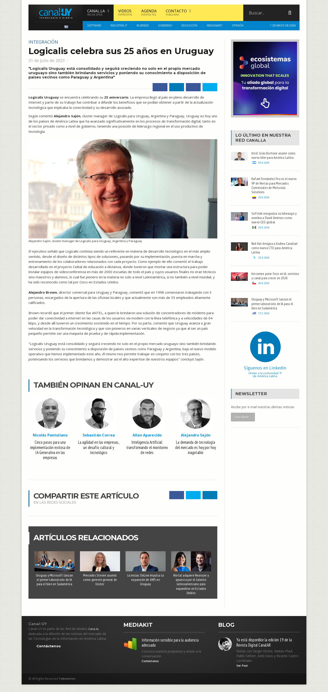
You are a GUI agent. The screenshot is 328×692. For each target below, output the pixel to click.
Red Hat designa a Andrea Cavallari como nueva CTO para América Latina (273, 253)
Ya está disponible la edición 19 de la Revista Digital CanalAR (266, 649)
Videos (125, 12)
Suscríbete (241, 433)
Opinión (237, 25)
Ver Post (243, 673)
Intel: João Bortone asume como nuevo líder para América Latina (274, 156)
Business (143, 25)
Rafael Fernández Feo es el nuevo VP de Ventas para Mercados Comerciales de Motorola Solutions (271, 187)
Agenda (149, 12)
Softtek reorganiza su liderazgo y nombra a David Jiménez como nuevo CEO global (274, 222)
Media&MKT (215, 25)
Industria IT (118, 25)
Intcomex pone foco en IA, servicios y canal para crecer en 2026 (273, 285)
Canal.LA (257, 140)
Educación (189, 25)
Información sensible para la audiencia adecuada (165, 649)
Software (94, 25)
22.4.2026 (264, 264)
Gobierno (165, 25)
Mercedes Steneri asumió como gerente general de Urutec (100, 583)
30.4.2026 (264, 164)
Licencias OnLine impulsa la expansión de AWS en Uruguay (145, 583)
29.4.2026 (264, 201)
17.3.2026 (264, 328)
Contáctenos (49, 652)
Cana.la (93, 634)
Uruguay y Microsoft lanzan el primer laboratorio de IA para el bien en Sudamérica (54, 583)
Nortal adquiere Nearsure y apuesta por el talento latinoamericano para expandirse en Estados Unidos (191, 588)
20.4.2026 (264, 296)
